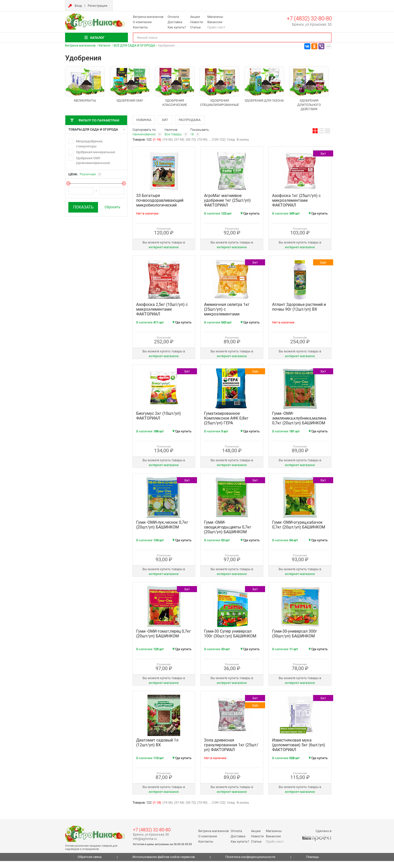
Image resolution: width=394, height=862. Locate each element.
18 (192, 135)
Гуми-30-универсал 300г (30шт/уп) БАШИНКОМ (294, 635)
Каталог (104, 45)
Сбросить (112, 207)
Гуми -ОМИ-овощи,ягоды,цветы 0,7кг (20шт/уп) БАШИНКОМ (227, 528)
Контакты (140, 27)
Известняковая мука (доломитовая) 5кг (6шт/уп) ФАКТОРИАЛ (298, 746)
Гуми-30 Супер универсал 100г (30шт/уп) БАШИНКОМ (230, 635)
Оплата (173, 17)
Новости (196, 22)
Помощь (312, 858)
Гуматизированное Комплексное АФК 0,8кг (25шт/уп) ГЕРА (226, 419)
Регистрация (97, 6)
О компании (142, 22)
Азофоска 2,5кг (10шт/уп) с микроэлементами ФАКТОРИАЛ (162, 310)
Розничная (88, 174)
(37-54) (179, 141)
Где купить (250, 215)
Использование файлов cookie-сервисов (163, 858)
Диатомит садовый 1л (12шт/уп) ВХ (157, 744)
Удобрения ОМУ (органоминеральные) (93, 160)
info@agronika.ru (145, 840)
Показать (83, 207)
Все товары (173, 135)
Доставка (175, 22)
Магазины (215, 17)
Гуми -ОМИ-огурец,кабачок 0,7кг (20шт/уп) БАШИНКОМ (298, 526)
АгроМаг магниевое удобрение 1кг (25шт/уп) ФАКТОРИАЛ (227, 201)
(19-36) (168, 141)
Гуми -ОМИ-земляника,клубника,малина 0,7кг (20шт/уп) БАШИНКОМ (299, 419)
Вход (78, 6)
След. (231, 141)
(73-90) (202, 141)
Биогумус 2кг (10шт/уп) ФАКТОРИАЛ (158, 417)
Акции (195, 17)
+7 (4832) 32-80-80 (309, 18)
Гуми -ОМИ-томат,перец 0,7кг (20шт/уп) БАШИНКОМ (163, 635)
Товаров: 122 (142, 141)
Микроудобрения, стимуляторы (89, 143)
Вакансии (214, 22)
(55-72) (191, 141)
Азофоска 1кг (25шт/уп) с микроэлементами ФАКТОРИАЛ (296, 201)
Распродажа (195, 120)
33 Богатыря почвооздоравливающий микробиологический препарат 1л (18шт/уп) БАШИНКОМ (159, 206)
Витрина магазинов (148, 17)
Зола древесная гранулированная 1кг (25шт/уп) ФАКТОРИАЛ (231, 746)
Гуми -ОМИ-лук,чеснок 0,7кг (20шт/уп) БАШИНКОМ (162, 526)
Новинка (144, 120)
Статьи (195, 27)
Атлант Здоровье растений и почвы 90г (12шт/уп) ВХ (299, 308)
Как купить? (177, 27)
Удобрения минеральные (95, 152)
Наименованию (144, 135)
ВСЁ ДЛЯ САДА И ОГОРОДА (134, 45)
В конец (243, 141)
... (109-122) (217, 141)
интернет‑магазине (164, 248)
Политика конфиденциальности (250, 858)
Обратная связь (90, 858)
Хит (168, 120)
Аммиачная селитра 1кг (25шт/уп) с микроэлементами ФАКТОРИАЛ (227, 312)
